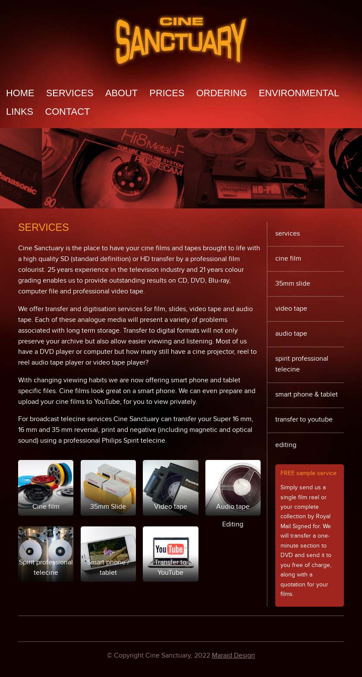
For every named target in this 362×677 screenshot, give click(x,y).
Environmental (299, 93)
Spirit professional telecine (301, 364)
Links (19, 112)
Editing (285, 445)
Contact (67, 112)
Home (20, 93)
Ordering (221, 93)
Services (70, 93)
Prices (166, 93)
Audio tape (291, 334)
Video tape (291, 309)
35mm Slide (292, 284)
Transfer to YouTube (304, 420)
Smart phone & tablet (306, 394)
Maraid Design (233, 656)
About (121, 93)
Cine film (288, 259)
